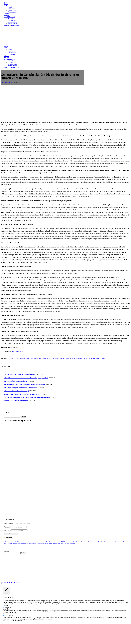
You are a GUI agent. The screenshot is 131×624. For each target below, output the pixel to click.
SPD (54, 543)
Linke (124, 541)
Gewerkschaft (12, 10)
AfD (5, 541)
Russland (50, 543)
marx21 (127, 541)
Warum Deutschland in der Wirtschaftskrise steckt (20, 374)
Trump (65, 543)
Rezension (46, 543)
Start (5, 2)
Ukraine (71, 543)
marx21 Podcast (12, 23)
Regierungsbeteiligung (34, 543)
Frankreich (83, 541)
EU (65, 541)
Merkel (10, 543)
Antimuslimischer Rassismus (34, 541)
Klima (116, 541)
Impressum (17, 582)
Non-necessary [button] (7, 614)
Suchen (6, 551)
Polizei (20, 543)
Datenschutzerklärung (7, 582)
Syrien (59, 543)
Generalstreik (55, 358)
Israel (108, 541)
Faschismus (68, 541)
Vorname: (7, 527)
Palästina (17, 543)
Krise (85, 358)
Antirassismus (43, 541)
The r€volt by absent (17, 351)
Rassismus (27, 543)
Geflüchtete (46, 358)
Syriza (103, 358)
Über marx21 (12, 20)
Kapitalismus (112, 541)
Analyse (19, 541)
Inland (10, 7)
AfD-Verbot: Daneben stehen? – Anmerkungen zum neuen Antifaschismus (27, 397)
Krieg (119, 541)
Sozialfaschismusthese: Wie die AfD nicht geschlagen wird (22, 394)
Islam (105, 541)
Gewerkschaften (89, 541)
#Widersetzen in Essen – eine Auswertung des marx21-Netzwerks (24, 384)
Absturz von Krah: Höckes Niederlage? (16, 391)
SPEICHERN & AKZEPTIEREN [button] (12, 620)
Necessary (8, 607)
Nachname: (7, 530)
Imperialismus (101, 541)
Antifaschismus (12, 12)
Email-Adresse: (9, 523)
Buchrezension (52, 541)
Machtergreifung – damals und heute (15, 381)
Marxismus (6, 543)
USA (74, 543)
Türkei (68, 543)
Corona (56, 541)
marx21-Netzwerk (9, 17)
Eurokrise (30, 358)
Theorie (6, 13)
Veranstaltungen (12, 22)
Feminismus (73, 541)
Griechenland (78, 358)
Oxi (89, 358)
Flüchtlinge (38, 358)
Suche (6, 4)
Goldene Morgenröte (67, 358)
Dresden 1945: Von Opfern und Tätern (16, 400)
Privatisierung (95, 358)
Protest (23, 543)
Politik (6, 5)
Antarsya (13, 358)
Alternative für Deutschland (12, 541)
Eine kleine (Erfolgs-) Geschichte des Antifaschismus (20, 387)
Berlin (47, 541)
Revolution (41, 543)
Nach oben (4, 584)
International (11, 9)
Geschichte (7, 15)
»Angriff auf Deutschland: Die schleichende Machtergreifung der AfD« (26, 378)
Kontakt (10, 18)
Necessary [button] (6, 605)
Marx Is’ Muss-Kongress (11, 25)
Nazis (13, 543)
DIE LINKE (61, 541)
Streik (56, 543)
